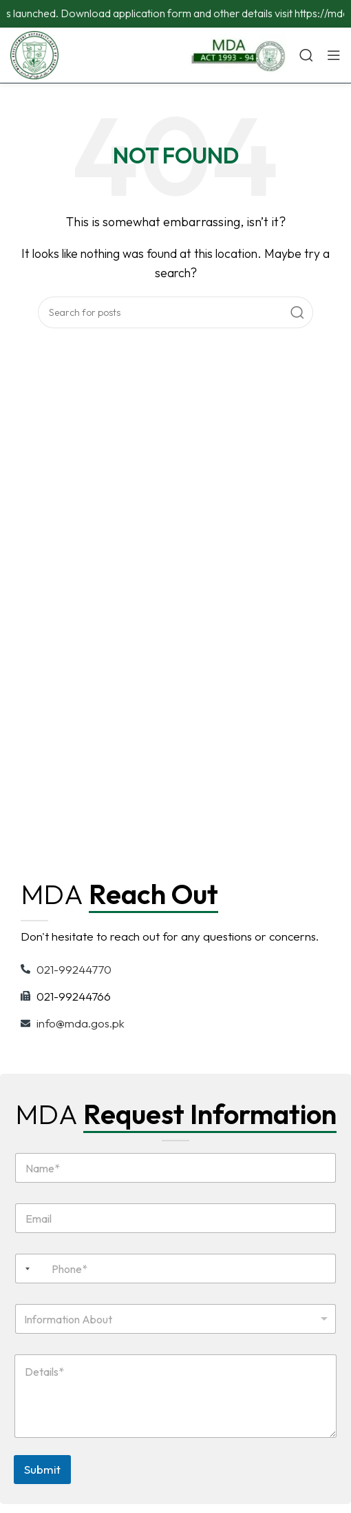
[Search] (306, 55)
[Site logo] (34, 54)
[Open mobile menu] (334, 55)
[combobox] (24, 1268)
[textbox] (173, 1319)
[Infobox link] (237, 55)
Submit (42, 1469)
